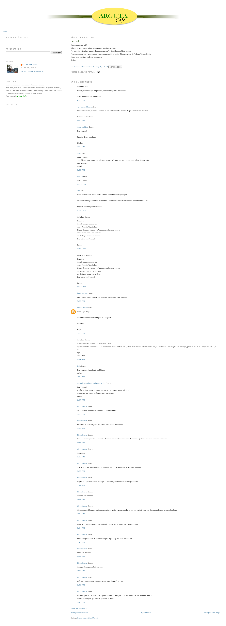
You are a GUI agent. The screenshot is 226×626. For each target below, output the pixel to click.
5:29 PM (81, 120)
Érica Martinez (82, 293)
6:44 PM (81, 528)
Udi (78, 366)
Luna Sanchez (82, 307)
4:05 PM (81, 100)
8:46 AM (81, 377)
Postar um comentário (79, 608)
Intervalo (75, 41)
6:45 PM (81, 542)
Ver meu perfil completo (32, 71)
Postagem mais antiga (212, 612)
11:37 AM (81, 249)
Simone (80, 176)
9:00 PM (81, 170)
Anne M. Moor (82, 127)
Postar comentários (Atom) (87, 618)
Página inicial (146, 612)
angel (79, 153)
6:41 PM (81, 485)
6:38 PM (81, 442)
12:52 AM (81, 210)
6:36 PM (81, 428)
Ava (78, 191)
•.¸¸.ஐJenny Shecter (84, 107)
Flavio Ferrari (82, 406)
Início (5, 32)
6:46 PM (81, 571)
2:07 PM (81, 400)
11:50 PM (81, 184)
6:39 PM (81, 457)
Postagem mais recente (79, 612)
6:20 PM (81, 147)
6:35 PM (81, 414)
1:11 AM (81, 359)
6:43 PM (81, 514)
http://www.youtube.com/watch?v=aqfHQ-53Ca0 (89, 67)
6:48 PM (81, 602)
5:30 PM (81, 301)
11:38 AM (81, 287)
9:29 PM (81, 333)
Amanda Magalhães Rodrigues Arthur (91, 383)
